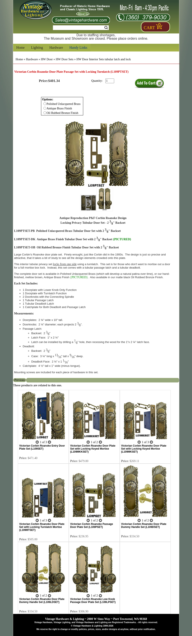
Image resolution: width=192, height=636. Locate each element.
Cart (149, 27)
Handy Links (78, 47)
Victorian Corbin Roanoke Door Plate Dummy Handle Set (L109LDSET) (41, 601)
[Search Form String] (81, 27)
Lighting (37, 47)
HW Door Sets (64, 59)
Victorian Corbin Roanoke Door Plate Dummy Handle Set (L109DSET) (143, 526)
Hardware (56, 47)
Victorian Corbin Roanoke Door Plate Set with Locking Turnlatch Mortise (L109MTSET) (41, 527)
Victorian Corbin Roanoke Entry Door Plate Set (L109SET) (42, 447)
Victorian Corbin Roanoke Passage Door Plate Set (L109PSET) (91, 526)
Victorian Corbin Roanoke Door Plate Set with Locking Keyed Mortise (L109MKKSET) (92, 448)
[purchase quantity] (109, 81)
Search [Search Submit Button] (106, 27)
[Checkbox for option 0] (44, 103)
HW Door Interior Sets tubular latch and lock (103, 59)
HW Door (47, 59)
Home (20, 47)
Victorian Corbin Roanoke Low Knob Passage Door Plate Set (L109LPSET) (92, 601)
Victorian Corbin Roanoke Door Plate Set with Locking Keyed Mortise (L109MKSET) (143, 448)
